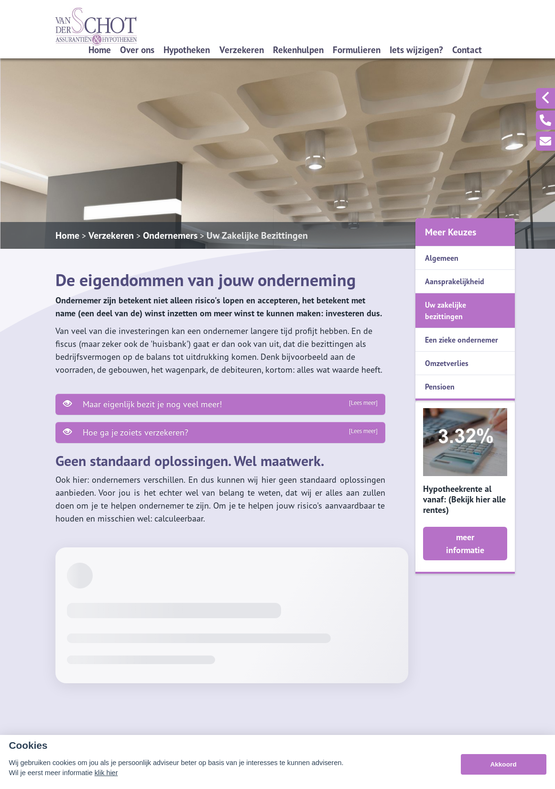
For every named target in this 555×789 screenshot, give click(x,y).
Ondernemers (170, 235)
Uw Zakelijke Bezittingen (257, 235)
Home (99, 50)
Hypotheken (186, 50)
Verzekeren (241, 50)
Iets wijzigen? (416, 50)
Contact (467, 50)
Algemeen (441, 258)
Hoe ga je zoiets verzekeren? (220, 432)
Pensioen (440, 386)
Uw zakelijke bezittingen (445, 310)
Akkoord (503, 764)
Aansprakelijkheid (454, 281)
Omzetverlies (446, 363)
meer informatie (465, 544)
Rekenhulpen (298, 50)
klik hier (106, 773)
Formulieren (357, 50)
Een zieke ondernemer (461, 339)
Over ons (137, 50)
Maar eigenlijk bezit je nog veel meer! (220, 404)
